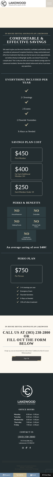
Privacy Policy (29, 467)
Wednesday (18, 419)
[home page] (22, 3)
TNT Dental (35, 469)
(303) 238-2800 (26, 437)
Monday (17, 414)
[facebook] (30, 448)
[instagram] (23, 448)
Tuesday (17, 417)
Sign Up (26, 358)
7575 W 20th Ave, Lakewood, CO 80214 (26, 442)
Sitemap (22, 467)
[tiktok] (27, 448)
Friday (16, 425)
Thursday (17, 422)
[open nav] (49, 3)
